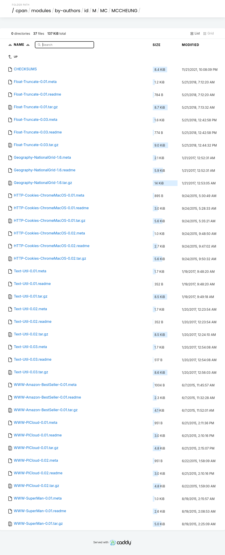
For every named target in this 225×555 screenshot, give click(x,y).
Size (157, 45)
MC (104, 10)
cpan (21, 10)
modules (41, 10)
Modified (190, 45)
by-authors (67, 10)
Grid (208, 33)
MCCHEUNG (124, 10)
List (195, 33)
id (86, 10)
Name (23, 44)
